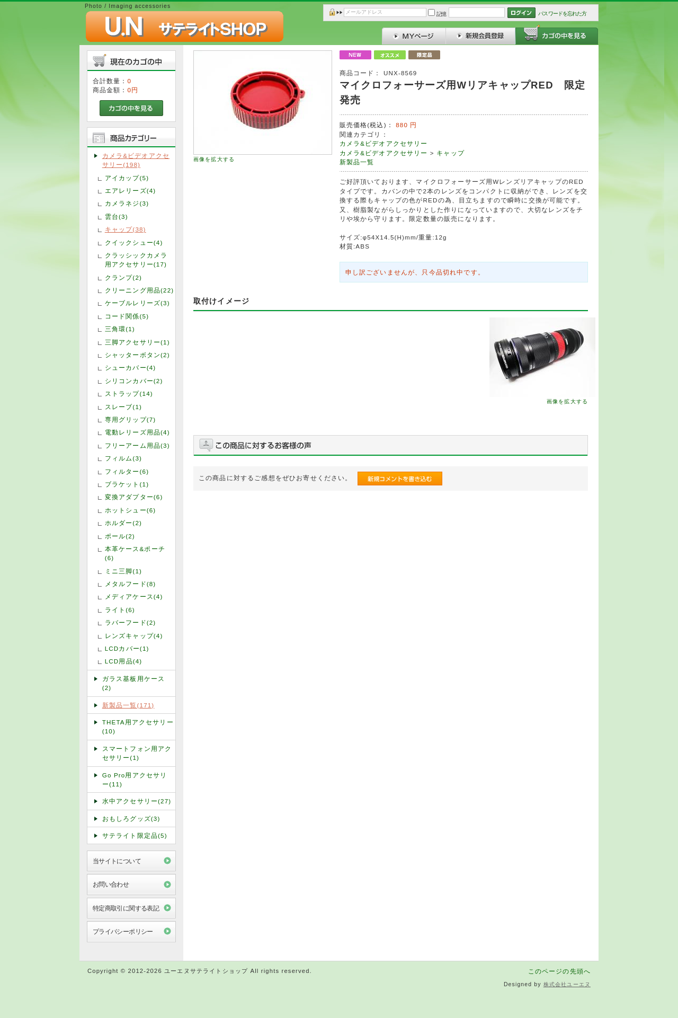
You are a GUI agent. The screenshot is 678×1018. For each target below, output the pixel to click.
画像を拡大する (214, 159)
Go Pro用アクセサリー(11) (134, 779)
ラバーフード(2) (130, 622)
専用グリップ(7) (130, 419)
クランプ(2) (123, 277)
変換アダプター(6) (134, 496)
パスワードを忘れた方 (562, 13)
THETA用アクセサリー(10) (138, 726)
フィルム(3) (123, 458)
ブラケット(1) (127, 484)
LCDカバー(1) (127, 648)
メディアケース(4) (134, 596)
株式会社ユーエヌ (567, 984)
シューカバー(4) (130, 367)
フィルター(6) (127, 471)
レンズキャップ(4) (134, 635)
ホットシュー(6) (130, 510)
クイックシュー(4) (134, 242)
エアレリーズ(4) (130, 190)
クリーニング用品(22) (139, 290)
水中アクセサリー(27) (137, 801)
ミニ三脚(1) (123, 571)
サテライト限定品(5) (134, 835)
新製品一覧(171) (128, 705)
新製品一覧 (357, 161)
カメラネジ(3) (127, 203)
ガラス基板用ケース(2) (133, 683)
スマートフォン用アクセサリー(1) (137, 753)
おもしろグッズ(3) (131, 818)
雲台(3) (116, 216)
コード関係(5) (127, 316)
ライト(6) (120, 609)
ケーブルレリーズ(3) (137, 302)
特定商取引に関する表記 (126, 908)
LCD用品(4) (123, 661)
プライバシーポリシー (123, 931)
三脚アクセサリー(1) (137, 342)
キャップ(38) (125, 229)
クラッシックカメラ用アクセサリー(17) (136, 260)
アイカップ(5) (127, 177)
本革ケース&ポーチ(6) (135, 553)
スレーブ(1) (123, 406)
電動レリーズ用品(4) (137, 432)
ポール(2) (120, 536)
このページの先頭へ (559, 971)
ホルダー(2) (123, 522)
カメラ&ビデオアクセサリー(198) (136, 160)
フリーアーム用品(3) (137, 445)
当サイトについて (117, 860)
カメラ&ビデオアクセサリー (384, 143)
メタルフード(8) (130, 583)
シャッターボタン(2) (137, 354)
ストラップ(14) (129, 393)
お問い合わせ (111, 884)
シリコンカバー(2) (134, 380)
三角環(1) (120, 328)
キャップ (450, 152)
